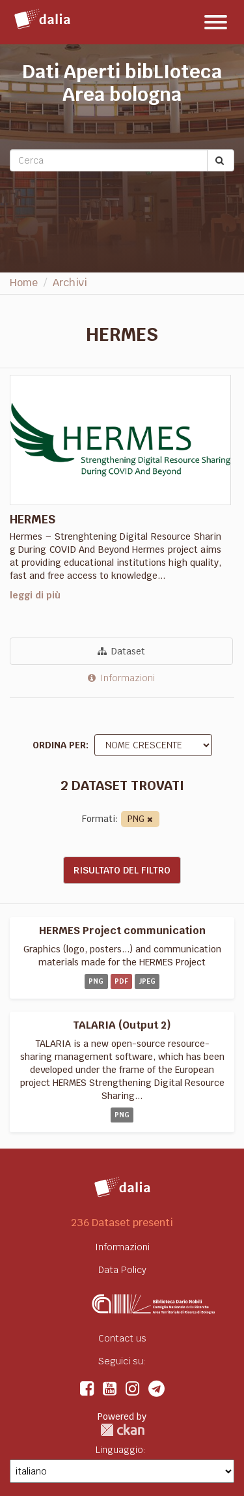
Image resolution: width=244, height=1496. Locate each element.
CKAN (122, 1430)
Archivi (70, 282)
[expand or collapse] (215, 22)
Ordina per (59, 745)
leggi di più (35, 595)
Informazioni (121, 678)
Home (24, 282)
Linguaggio (119, 1449)
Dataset (121, 651)
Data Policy (122, 1270)
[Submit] (220, 160)
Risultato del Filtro (122, 870)
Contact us (122, 1338)
